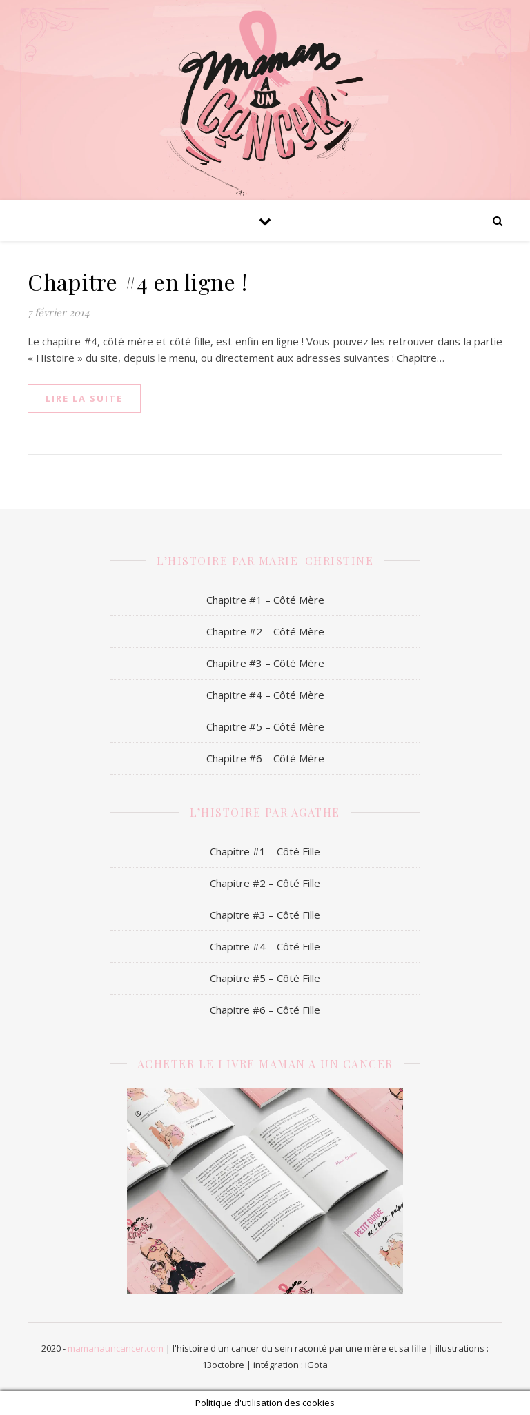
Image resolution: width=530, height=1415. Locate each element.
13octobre (223, 1364)
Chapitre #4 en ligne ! (137, 281)
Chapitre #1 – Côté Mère (265, 600)
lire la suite (84, 398)
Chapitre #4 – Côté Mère (265, 695)
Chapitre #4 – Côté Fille (265, 946)
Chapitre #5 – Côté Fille (265, 978)
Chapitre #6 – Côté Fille (265, 1010)
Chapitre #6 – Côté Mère (265, 758)
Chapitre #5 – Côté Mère (265, 726)
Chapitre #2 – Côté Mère (265, 631)
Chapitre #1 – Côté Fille (265, 851)
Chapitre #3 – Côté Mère (265, 663)
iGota (316, 1364)
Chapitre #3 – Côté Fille (265, 915)
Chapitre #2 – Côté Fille (265, 883)
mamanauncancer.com (116, 1348)
